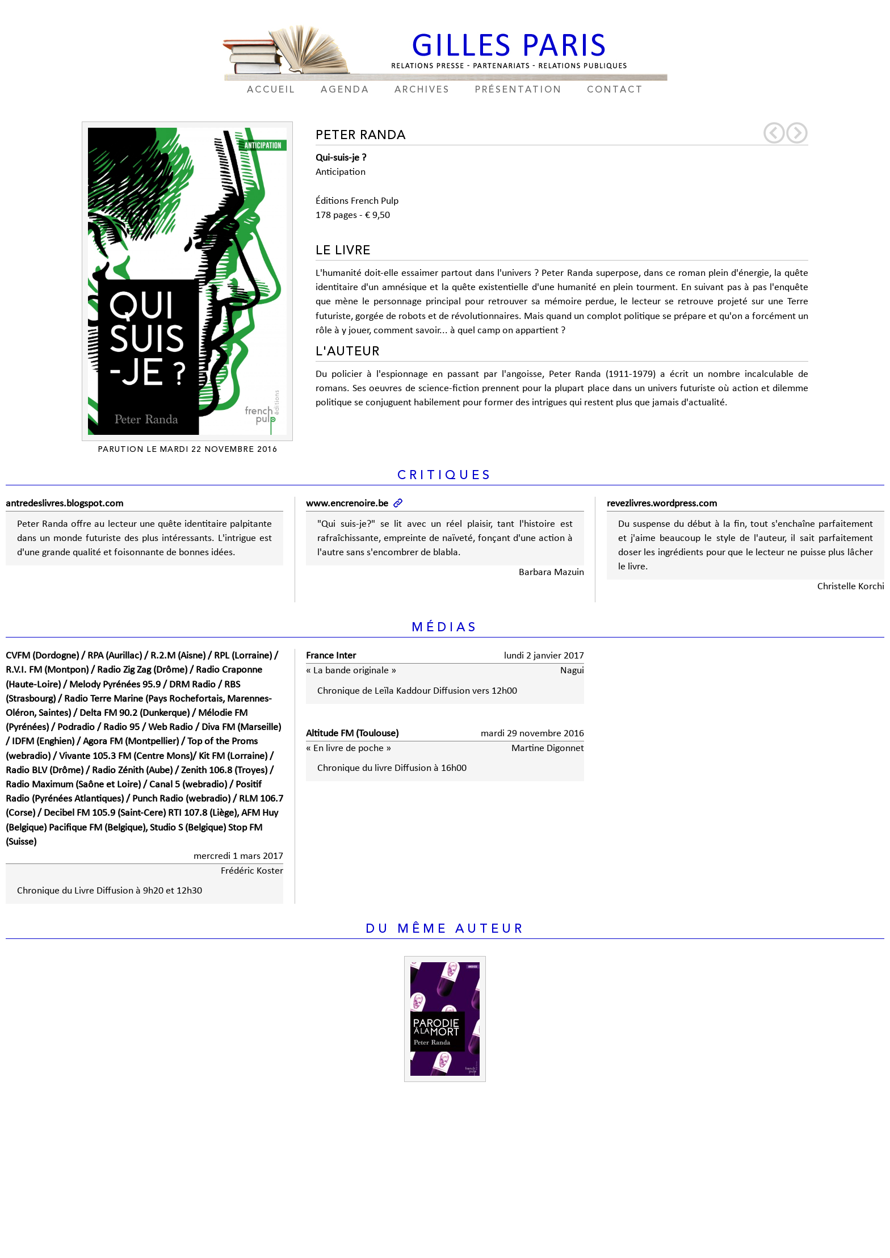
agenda (345, 90)
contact (615, 90)
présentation (518, 90)
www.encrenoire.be (347, 503)
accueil (271, 90)
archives (422, 90)
